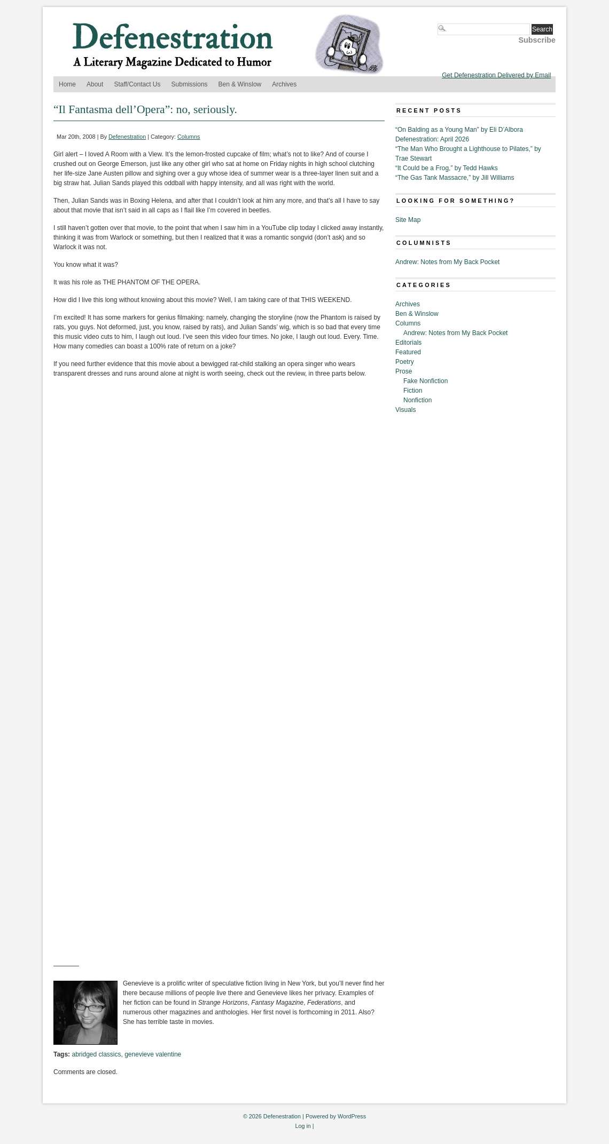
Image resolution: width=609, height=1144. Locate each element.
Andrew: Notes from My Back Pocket (447, 262)
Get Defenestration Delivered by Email (496, 75)
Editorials (408, 342)
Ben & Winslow (240, 84)
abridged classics (96, 1054)
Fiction (412, 390)
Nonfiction (417, 400)
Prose (403, 371)
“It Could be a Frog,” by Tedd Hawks (446, 168)
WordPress (352, 1116)
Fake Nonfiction (425, 381)
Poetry (404, 362)
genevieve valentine (152, 1054)
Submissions (189, 84)
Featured (408, 352)
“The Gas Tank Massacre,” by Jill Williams (454, 177)
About (95, 84)
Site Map (407, 220)
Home (67, 84)
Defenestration (127, 136)
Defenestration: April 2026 (432, 139)
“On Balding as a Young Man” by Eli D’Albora (459, 129)
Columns (188, 136)
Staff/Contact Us (137, 84)
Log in (302, 1126)
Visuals (405, 410)
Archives (284, 84)
